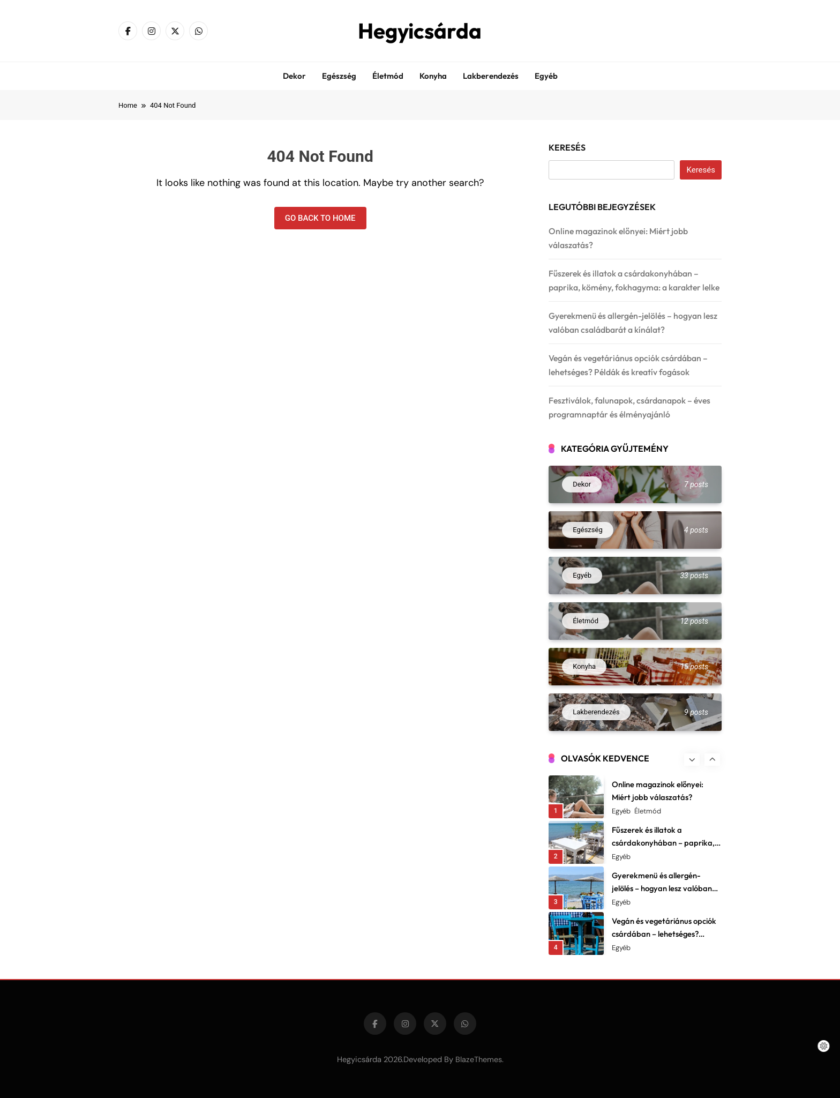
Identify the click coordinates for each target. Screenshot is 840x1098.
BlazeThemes (478, 1059)
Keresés (567, 147)
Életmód (387, 76)
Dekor (294, 76)
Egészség (339, 76)
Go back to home (320, 218)
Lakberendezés (491, 76)
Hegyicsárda (420, 30)
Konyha (433, 76)
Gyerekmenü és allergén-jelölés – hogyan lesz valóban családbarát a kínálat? (662, 888)
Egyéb (546, 76)
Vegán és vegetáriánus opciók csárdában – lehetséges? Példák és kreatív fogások (664, 934)
